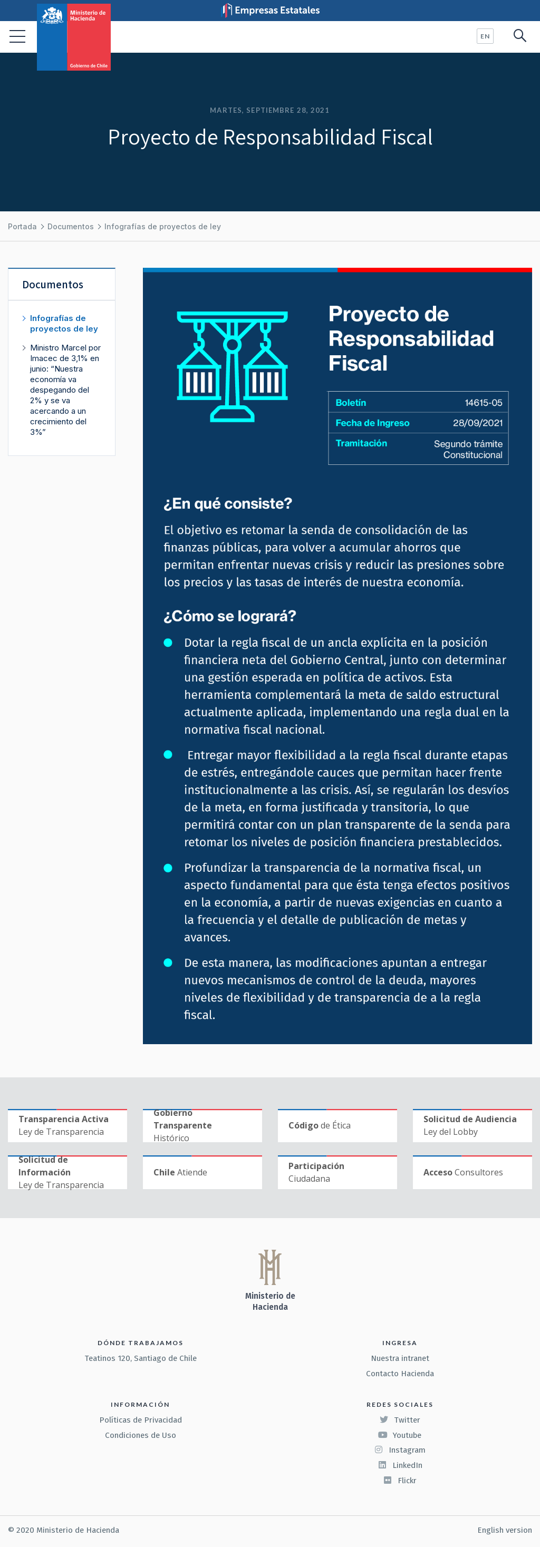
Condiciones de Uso (140, 1435)
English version (504, 1530)
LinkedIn (400, 1465)
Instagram (400, 1450)
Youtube (399, 1435)
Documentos (70, 226)
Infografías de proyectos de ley (162, 226)
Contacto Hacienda (400, 1373)
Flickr (400, 1480)
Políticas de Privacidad (140, 1420)
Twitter (399, 1420)
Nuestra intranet (400, 1358)
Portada (22, 226)
